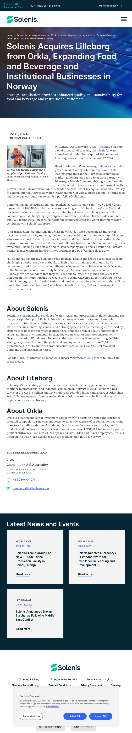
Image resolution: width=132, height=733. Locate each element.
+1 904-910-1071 (24, 479)
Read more (23, 574)
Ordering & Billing (29, 679)
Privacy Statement (91, 685)
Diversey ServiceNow (25, 685)
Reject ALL (75, 716)
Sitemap (116, 685)
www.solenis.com (87, 358)
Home (9, 35)
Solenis (104, 147)
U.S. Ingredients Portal (63, 679)
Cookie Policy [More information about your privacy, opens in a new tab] (52, 707)
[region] (66, 707)
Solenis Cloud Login (100, 679)
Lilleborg (105, 166)
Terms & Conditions (60, 685)
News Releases (38, 35)
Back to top (83, 727)
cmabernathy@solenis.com (31, 488)
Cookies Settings (50, 727)
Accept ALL (101, 716)
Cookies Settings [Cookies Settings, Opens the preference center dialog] (31, 716)
